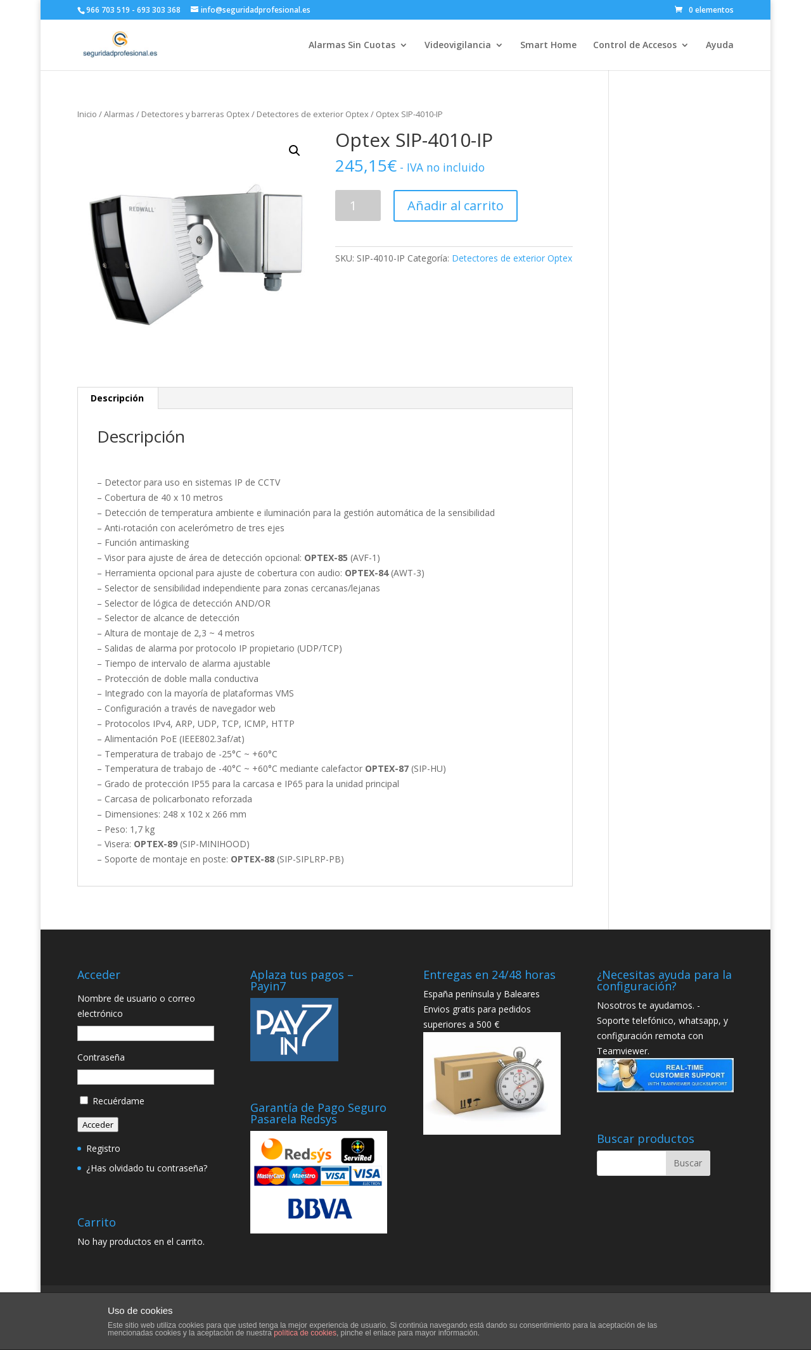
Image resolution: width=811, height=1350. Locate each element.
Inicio (87, 114)
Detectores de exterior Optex (313, 114)
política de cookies (305, 1332)
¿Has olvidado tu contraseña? (146, 1168)
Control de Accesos (635, 46)
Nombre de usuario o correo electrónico (136, 1005)
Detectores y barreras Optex (195, 114)
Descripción (117, 398)
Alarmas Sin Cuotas (352, 46)
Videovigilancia (458, 46)
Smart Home (548, 46)
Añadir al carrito (455, 205)
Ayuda (720, 46)
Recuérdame (118, 1101)
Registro (103, 1148)
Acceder (97, 1124)
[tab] (117, 398)
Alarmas (119, 114)
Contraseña (101, 1057)
